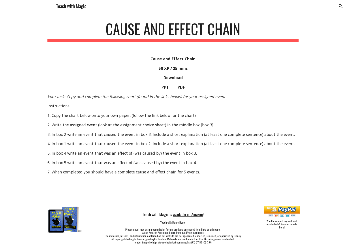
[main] (173, 31)
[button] (340, 6)
